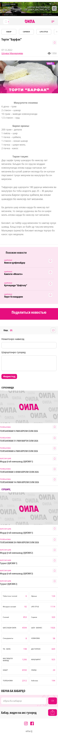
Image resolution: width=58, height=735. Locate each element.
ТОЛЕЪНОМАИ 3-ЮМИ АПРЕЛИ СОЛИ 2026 (19, 472)
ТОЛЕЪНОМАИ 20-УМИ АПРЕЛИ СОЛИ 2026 (19, 542)
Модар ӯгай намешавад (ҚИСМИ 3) (16, 573)
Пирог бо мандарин (13, 296)
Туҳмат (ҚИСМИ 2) (8, 584)
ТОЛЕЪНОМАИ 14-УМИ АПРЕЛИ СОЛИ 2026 (19, 482)
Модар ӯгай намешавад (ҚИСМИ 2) (16, 552)
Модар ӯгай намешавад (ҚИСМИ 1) (16, 461)
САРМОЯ (26, 32)
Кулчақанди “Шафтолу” (15, 285)
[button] (52, 21)
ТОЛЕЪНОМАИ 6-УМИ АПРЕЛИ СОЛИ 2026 (19, 451)
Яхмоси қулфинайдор (14, 262)
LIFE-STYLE (44, 32)
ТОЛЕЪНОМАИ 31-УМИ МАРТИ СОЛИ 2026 (19, 440)
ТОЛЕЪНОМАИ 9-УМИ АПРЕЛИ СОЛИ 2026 (19, 431)
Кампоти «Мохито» (13, 274)
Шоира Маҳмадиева (12, 53)
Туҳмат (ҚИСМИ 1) (8, 563)
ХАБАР (8, 32)
